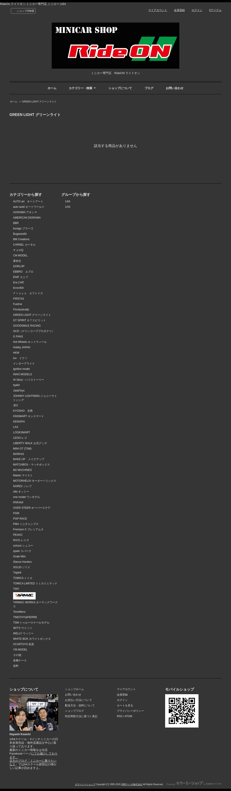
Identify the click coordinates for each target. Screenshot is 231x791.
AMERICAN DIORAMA (27, 217)
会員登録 (179, 10)
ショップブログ (74, 710)
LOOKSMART (21, 432)
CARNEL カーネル (24, 244)
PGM (16, 513)
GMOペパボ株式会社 (131, 784)
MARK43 (18, 454)
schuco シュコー (23, 545)
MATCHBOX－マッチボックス (31, 464)
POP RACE (20, 518)
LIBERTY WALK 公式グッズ (30, 443)
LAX (15, 427)
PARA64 (18, 502)
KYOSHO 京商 (23, 410)
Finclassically (21, 309)
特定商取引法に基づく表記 (81, 716)
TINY (16, 588)
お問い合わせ (174, 88)
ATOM (128, 716)
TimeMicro (19, 611)
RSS (119, 716)
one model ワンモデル (26, 497)
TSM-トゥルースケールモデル (31, 622)
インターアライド (24, 363)
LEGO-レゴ (20, 437)
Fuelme (17, 304)
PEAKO (17, 534)
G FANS (18, 336)
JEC (15, 405)
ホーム (52, 88)
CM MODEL (20, 255)
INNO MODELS (22, 374)
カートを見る (125, 705)
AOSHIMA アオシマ (25, 212)
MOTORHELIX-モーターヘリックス (34, 480)
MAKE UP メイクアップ (28, 459)
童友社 (17, 260)
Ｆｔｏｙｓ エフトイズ (28, 293)
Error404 (18, 287)
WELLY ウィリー (23, 633)
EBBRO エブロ (23, 271)
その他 (17, 655)
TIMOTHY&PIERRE (25, 617)
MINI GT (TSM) (22, 448)
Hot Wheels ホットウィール (30, 342)
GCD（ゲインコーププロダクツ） (33, 331)
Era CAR (18, 282)
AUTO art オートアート (28, 201)
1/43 (67, 206)
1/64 (67, 201)
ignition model (21, 369)
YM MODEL (20, 649)
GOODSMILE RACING (27, 325)
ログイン (197, 10)
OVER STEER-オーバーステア (31, 507)
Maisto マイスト (23, 475)
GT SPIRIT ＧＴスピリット (29, 320)
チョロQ (18, 250)
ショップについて (120, 88)
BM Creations (21, 239)
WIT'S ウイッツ (22, 628)
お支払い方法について (78, 700)
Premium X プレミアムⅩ (28, 529)
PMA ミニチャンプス (26, 524)
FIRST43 (18, 298)
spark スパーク (22, 551)
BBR (16, 223)
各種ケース (20, 660)
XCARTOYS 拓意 (23, 644)
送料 (15, 665)
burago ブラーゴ (23, 228)
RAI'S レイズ (21, 540)
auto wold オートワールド (28, 206)
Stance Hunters (22, 561)
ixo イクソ (20, 358)
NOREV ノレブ (22, 486)
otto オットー (21, 491)
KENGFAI (19, 421)
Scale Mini (19, 556)
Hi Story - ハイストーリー (28, 379)
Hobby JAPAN (21, 347)
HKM (16, 352)
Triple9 (17, 572)
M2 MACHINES (22, 470)
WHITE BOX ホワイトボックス (32, 638)
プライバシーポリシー (130, 710)
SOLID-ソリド (21, 567)
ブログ (149, 88)
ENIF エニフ (20, 277)
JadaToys (19, 390)
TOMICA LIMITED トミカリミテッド (35, 583)
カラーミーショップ (85, 784)
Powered (194, 784)
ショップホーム (74, 689)
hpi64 (16, 385)
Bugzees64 (20, 233)
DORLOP (19, 266)
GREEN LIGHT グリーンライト (39, 101)
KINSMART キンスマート (28, 416)
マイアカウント (157, 10)
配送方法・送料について (80, 705)
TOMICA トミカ (22, 578)
